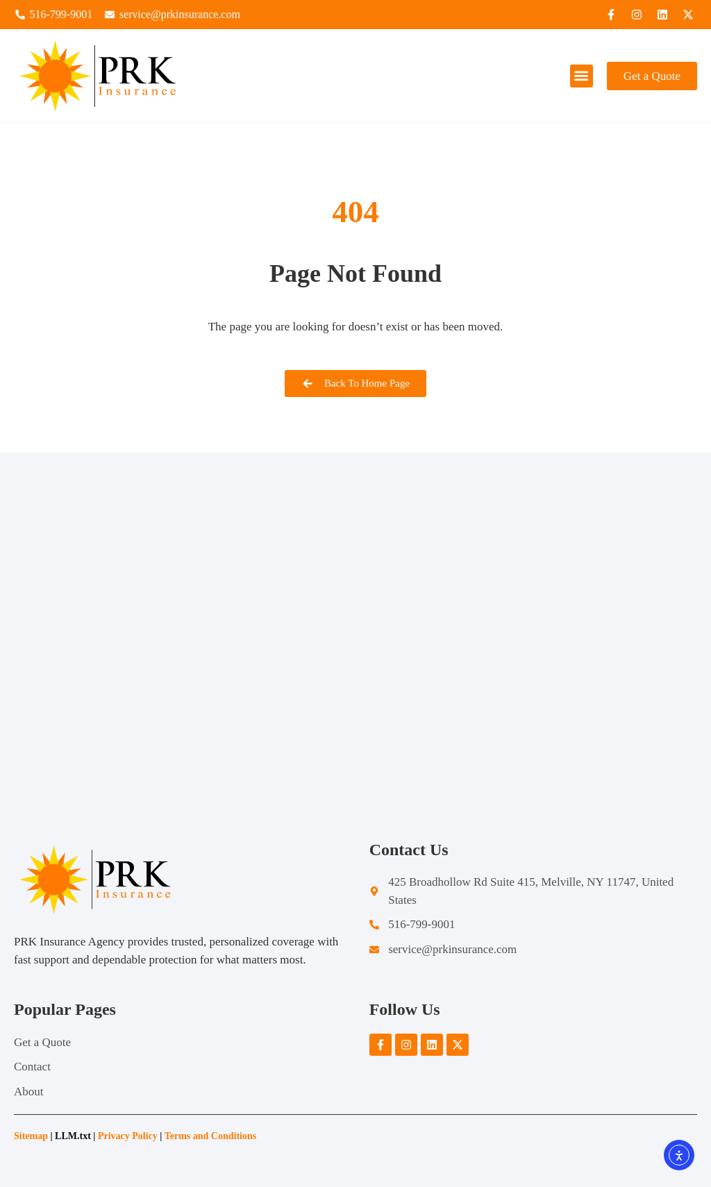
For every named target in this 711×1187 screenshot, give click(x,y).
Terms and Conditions (212, 1136)
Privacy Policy (128, 1136)
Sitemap (31, 1136)
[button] (581, 76)
